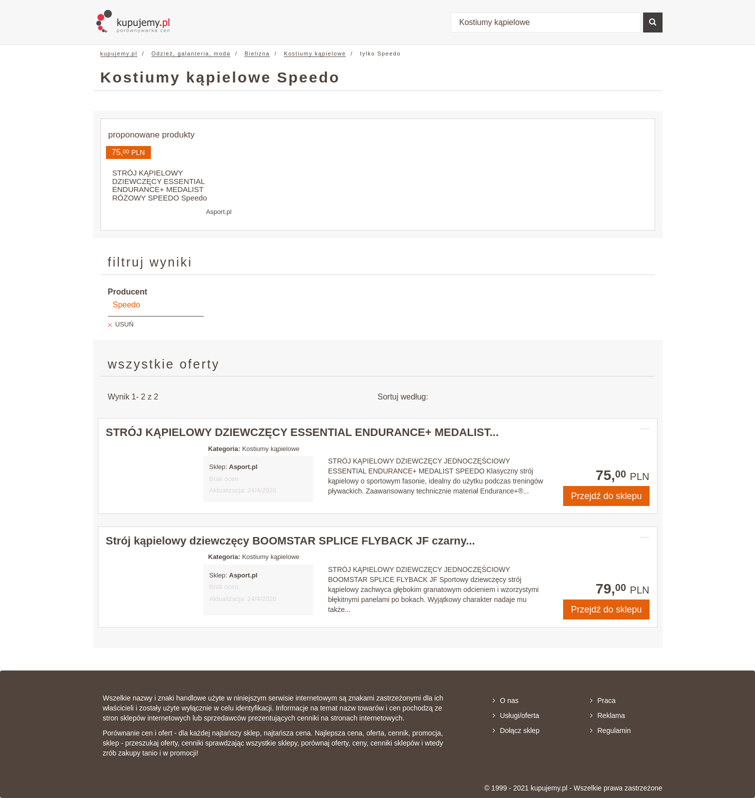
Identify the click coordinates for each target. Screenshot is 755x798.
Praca (603, 700)
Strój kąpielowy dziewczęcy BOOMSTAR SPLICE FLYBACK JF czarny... (290, 540)
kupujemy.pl (118, 53)
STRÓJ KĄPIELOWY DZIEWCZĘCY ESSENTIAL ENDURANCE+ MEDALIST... (302, 432)
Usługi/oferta (516, 716)
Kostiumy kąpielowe (315, 53)
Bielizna (257, 53)
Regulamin (610, 730)
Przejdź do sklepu (606, 496)
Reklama (607, 716)
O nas (506, 700)
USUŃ (124, 324)
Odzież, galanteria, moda (190, 53)
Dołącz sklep (516, 730)
